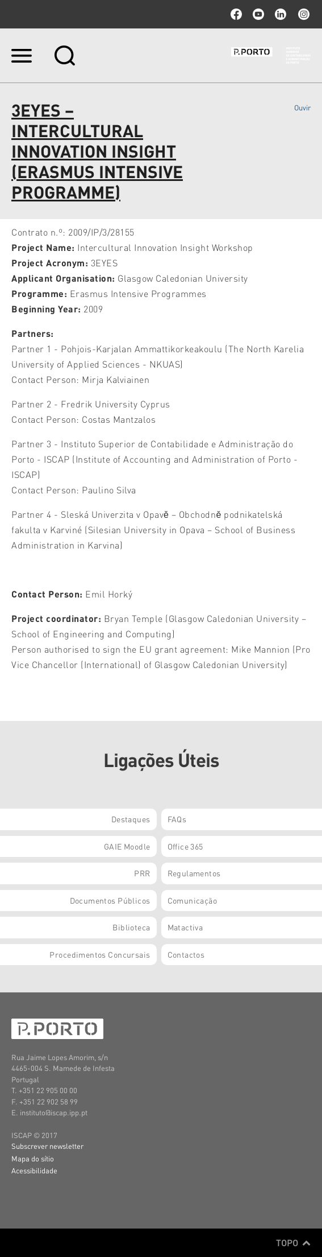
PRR (142, 873)
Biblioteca (131, 927)
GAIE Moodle (127, 846)
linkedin (280, 14)
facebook (236, 14)
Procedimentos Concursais (99, 954)
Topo (293, 1242)
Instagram (302, 14)
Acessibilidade (34, 1170)
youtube (258, 14)
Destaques (130, 819)
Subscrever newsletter (47, 1146)
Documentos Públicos (110, 900)
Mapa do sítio (32, 1158)
